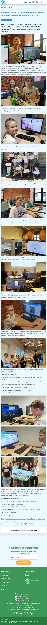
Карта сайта (4, 619)
